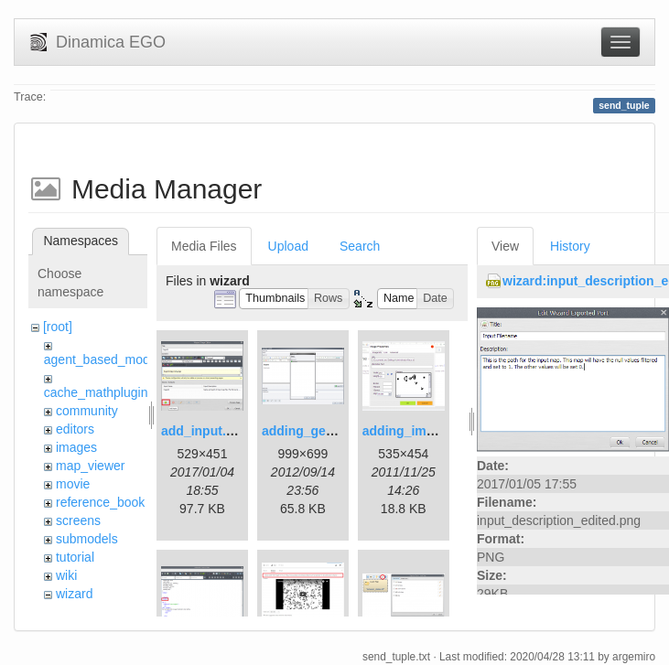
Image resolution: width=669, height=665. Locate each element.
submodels (87, 538)
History (570, 246)
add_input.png (205, 431)
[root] (57, 326)
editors (75, 429)
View (505, 246)
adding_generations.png (336, 431)
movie (73, 484)
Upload (288, 246)
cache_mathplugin (96, 392)
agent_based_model (102, 359)
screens (78, 520)
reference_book (100, 502)
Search (360, 246)
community (87, 410)
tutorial (75, 557)
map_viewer (90, 465)
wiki (66, 575)
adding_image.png (419, 431)
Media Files (204, 246)
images (76, 447)
